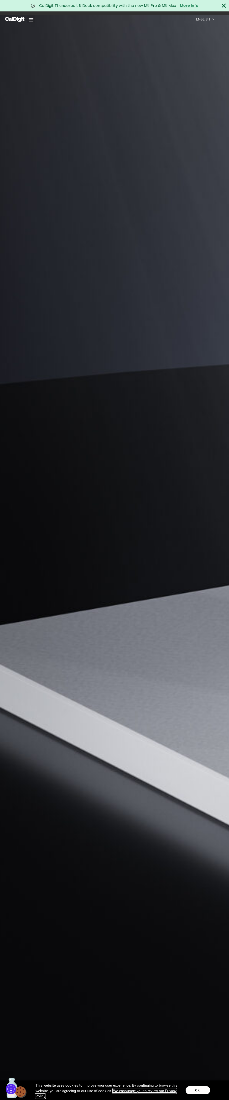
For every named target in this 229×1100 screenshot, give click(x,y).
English (205, 19)
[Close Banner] (224, 6)
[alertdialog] (114, 5)
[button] (31, 19)
